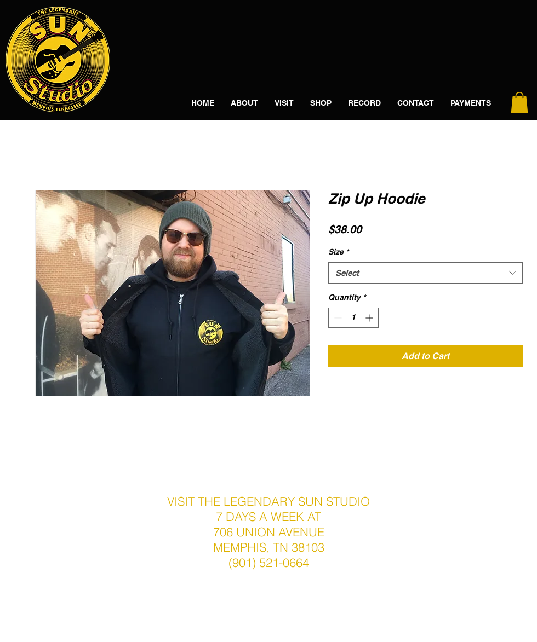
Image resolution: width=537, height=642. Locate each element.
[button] (519, 102)
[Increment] (370, 317)
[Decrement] (337, 317)
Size (338, 251)
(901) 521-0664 (268, 562)
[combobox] (425, 273)
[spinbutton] (353, 317)
